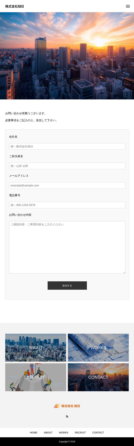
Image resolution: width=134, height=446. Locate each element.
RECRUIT (80, 432)
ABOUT (48, 432)
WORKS (63, 432)
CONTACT (98, 432)
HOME (33, 432)
